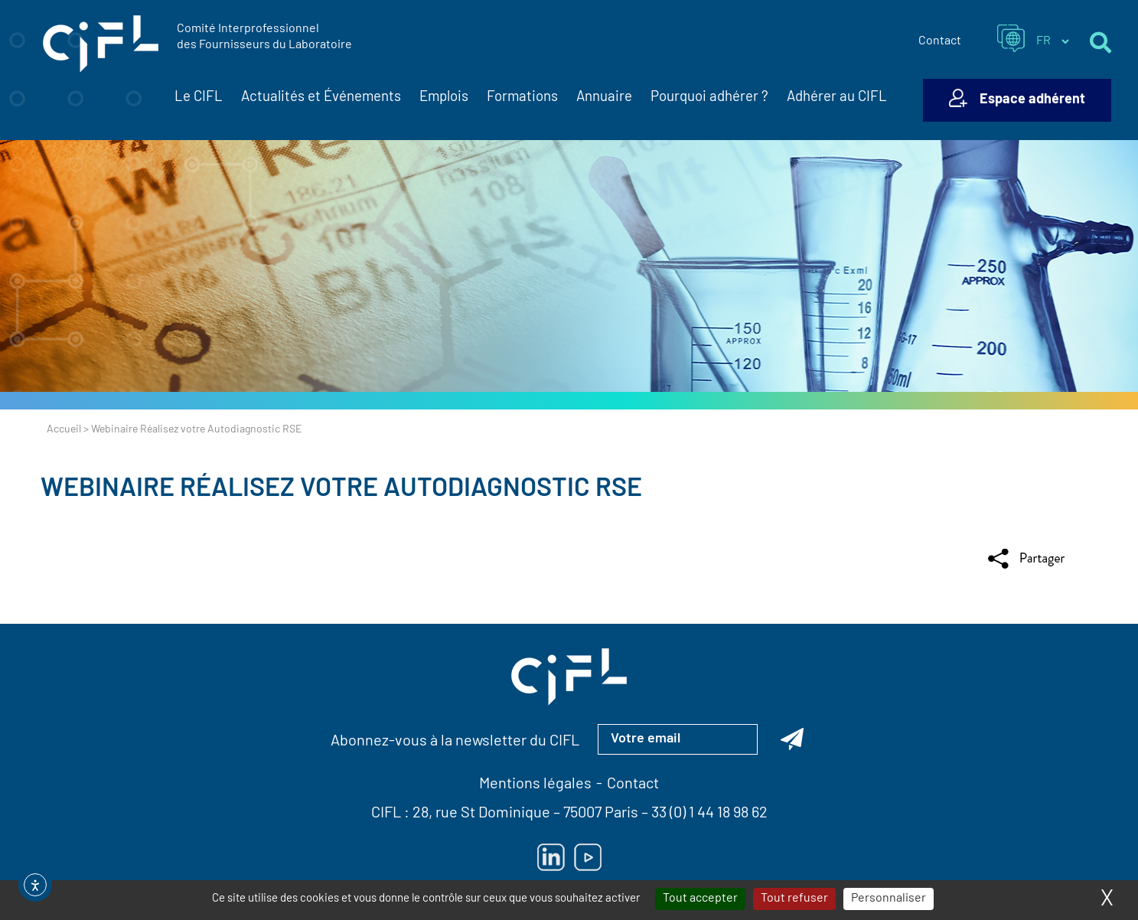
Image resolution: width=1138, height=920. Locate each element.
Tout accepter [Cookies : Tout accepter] (700, 898)
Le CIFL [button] (198, 98)
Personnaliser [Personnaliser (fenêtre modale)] (888, 898)
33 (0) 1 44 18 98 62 (709, 813)
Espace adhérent (1032, 100)
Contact (939, 41)
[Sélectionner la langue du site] (1052, 41)
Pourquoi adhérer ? (709, 97)
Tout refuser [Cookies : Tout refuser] (794, 898)
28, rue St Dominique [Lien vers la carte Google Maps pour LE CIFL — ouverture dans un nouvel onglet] (481, 813)
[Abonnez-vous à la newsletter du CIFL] (792, 739)
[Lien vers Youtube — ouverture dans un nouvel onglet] (588, 857)
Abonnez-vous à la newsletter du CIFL (455, 741)
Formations (522, 97)
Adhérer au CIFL (837, 97)
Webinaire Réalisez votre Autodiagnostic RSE (341, 489)
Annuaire (604, 97)
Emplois (443, 97)
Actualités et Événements (321, 98)
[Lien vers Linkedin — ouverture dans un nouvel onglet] (551, 857)
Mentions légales (535, 784)
